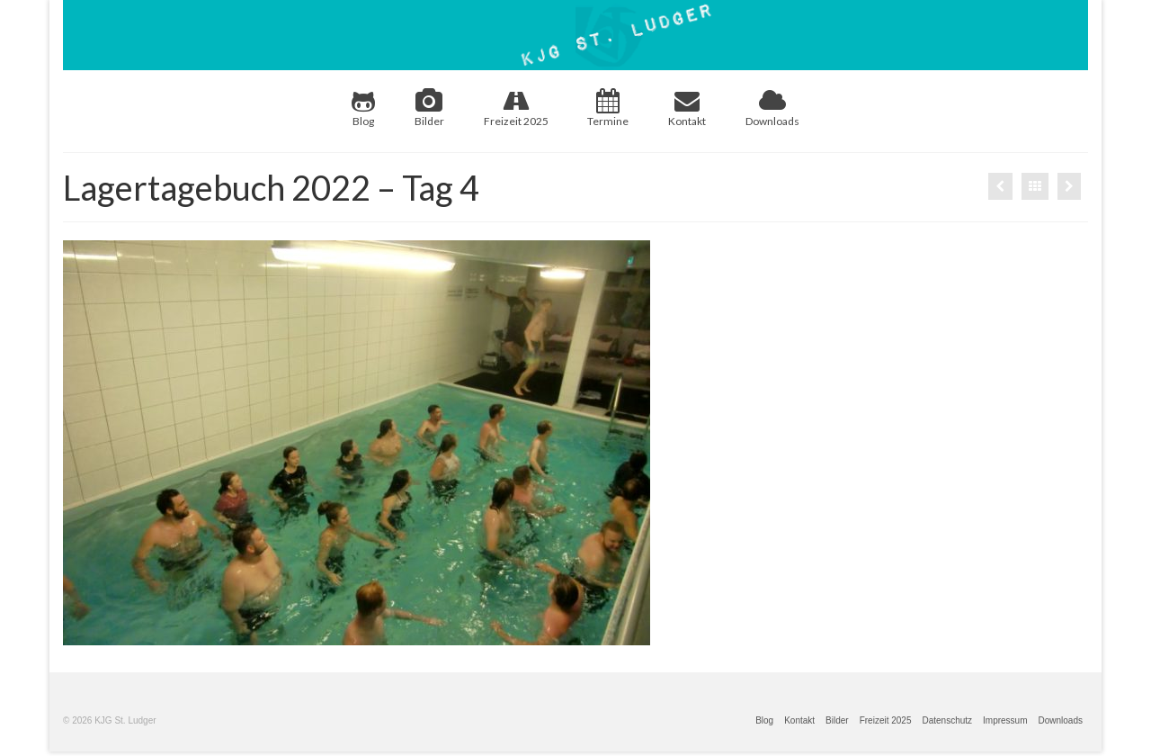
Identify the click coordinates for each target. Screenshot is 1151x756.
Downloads (772, 108)
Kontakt (687, 108)
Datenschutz (947, 720)
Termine (608, 108)
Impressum (1005, 720)
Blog (363, 108)
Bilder (429, 108)
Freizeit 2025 (516, 108)
